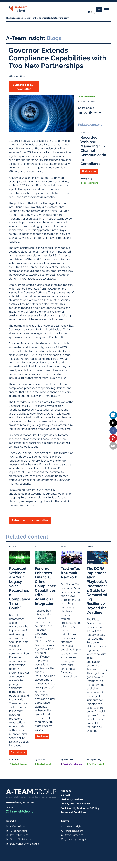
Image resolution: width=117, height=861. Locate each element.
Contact (65, 795)
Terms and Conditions (73, 812)
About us (66, 790)
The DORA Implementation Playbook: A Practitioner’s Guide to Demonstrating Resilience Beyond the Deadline (97, 590)
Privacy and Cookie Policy (75, 803)
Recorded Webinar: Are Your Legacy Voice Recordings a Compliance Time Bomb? (19, 588)
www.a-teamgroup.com (20, 802)
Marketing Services (72, 799)
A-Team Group (18, 826)
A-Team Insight (18, 830)
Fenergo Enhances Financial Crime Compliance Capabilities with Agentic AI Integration (45, 586)
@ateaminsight (73, 826)
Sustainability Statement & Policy (80, 808)
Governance (89, 102)
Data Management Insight (24, 843)
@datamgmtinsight (75, 839)
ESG (80, 102)
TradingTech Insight (72, 764)
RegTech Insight (88, 96)
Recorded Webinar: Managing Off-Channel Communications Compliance (93, 150)
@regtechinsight (74, 830)
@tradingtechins (74, 835)
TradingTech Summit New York (70, 572)
